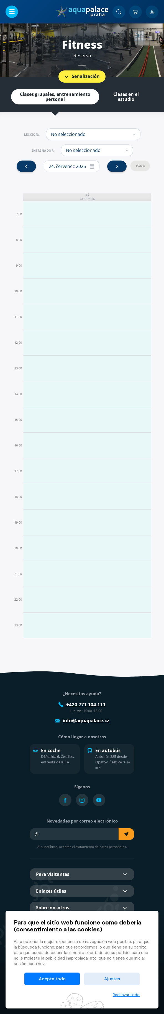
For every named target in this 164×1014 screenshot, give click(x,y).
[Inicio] (81, 11)
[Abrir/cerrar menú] (12, 12)
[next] (117, 166)
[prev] (26, 166)
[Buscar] (118, 12)
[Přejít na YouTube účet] (99, 800)
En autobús (104, 750)
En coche (46, 750)
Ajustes (112, 979)
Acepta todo (52, 979)
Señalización (81, 76)
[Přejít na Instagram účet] (82, 800)
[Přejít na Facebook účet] (65, 800)
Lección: (31, 134)
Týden (140, 166)
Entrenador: (43, 151)
